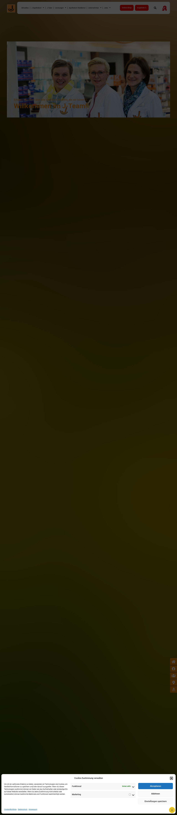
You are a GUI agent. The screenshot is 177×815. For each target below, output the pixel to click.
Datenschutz (22, 809)
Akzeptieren (155, 786)
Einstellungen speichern (156, 801)
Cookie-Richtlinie (10, 809)
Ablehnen (155, 793)
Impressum (33, 809)
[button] (171, 778)
